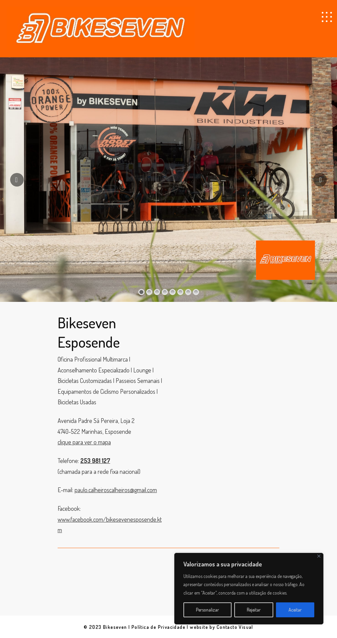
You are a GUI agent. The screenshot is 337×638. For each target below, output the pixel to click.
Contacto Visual (235, 627)
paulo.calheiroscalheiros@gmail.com (116, 490)
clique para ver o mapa (84, 442)
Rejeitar (254, 610)
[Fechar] (318, 556)
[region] (248, 589)
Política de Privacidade (158, 627)
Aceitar (295, 610)
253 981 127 (95, 460)
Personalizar (207, 610)
